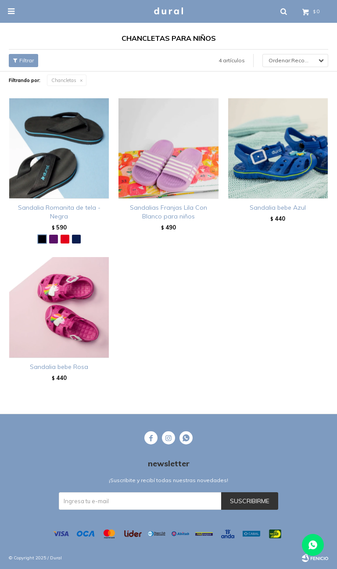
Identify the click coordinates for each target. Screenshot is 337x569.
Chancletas (63, 80)
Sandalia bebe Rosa (59, 367)
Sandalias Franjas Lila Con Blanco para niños (168, 212)
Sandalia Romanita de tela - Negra (59, 212)
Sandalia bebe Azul (278, 207)
